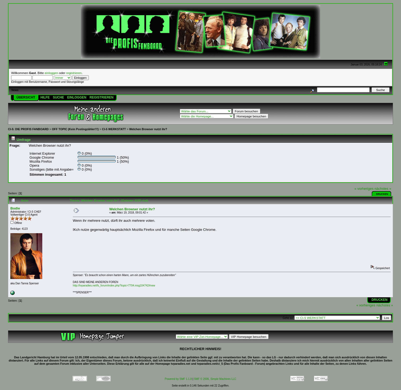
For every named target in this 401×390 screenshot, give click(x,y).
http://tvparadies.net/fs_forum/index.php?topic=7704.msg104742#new (114, 285)
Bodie (15, 208)
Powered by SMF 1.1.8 (178, 378)
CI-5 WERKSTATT (114, 129)
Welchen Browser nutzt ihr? (148, 129)
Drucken (382, 194)
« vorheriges (364, 189)
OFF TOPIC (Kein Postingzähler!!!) (75, 129)
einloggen (51, 73)
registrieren (74, 73)
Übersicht (25, 97)
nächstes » (382, 189)
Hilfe (45, 97)
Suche (58, 97)
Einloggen (76, 97)
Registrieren (102, 97)
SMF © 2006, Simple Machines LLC (215, 378)
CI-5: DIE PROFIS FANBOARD (28, 129)
